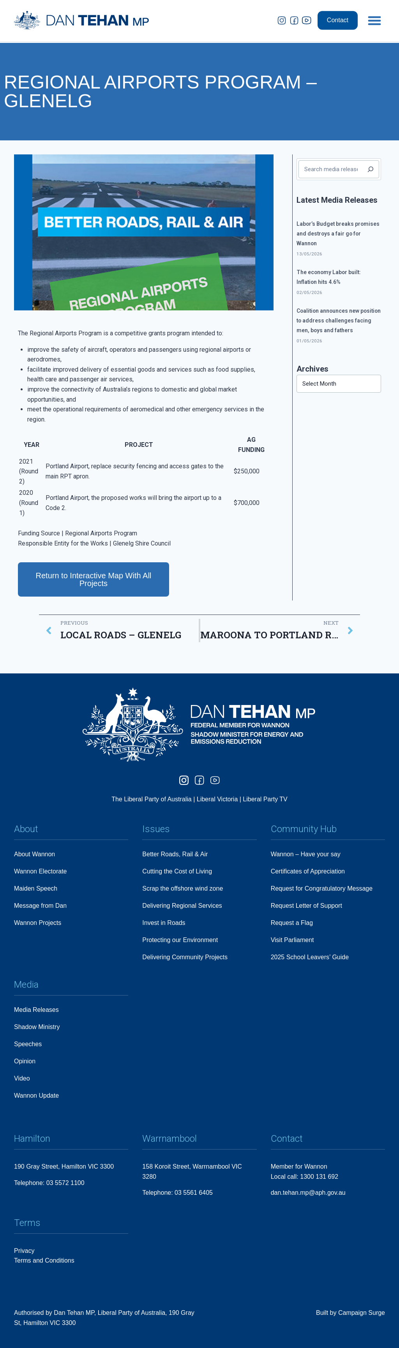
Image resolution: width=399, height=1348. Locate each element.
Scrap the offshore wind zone (182, 888)
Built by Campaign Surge (350, 1312)
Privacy (24, 1250)
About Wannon (34, 854)
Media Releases (36, 1009)
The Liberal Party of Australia (152, 799)
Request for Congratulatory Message (322, 888)
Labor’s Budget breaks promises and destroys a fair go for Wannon (338, 233)
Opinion (24, 1061)
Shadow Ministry (37, 1027)
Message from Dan (40, 905)
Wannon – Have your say (306, 854)
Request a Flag (292, 922)
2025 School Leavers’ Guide (310, 957)
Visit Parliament (292, 940)
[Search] (370, 169)
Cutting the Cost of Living (177, 871)
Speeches (28, 1044)
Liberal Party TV (265, 799)
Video (22, 1078)
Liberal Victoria (217, 799)
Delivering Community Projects (185, 957)
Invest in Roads (163, 922)
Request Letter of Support (306, 905)
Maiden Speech (35, 888)
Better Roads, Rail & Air (175, 854)
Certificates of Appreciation (308, 871)
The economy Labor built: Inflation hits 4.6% (329, 277)
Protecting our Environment (180, 940)
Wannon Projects (37, 922)
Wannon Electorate (40, 871)
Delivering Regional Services (182, 905)
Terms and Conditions (44, 1260)
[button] (374, 12)
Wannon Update (36, 1095)
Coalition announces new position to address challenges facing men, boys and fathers (339, 320)
